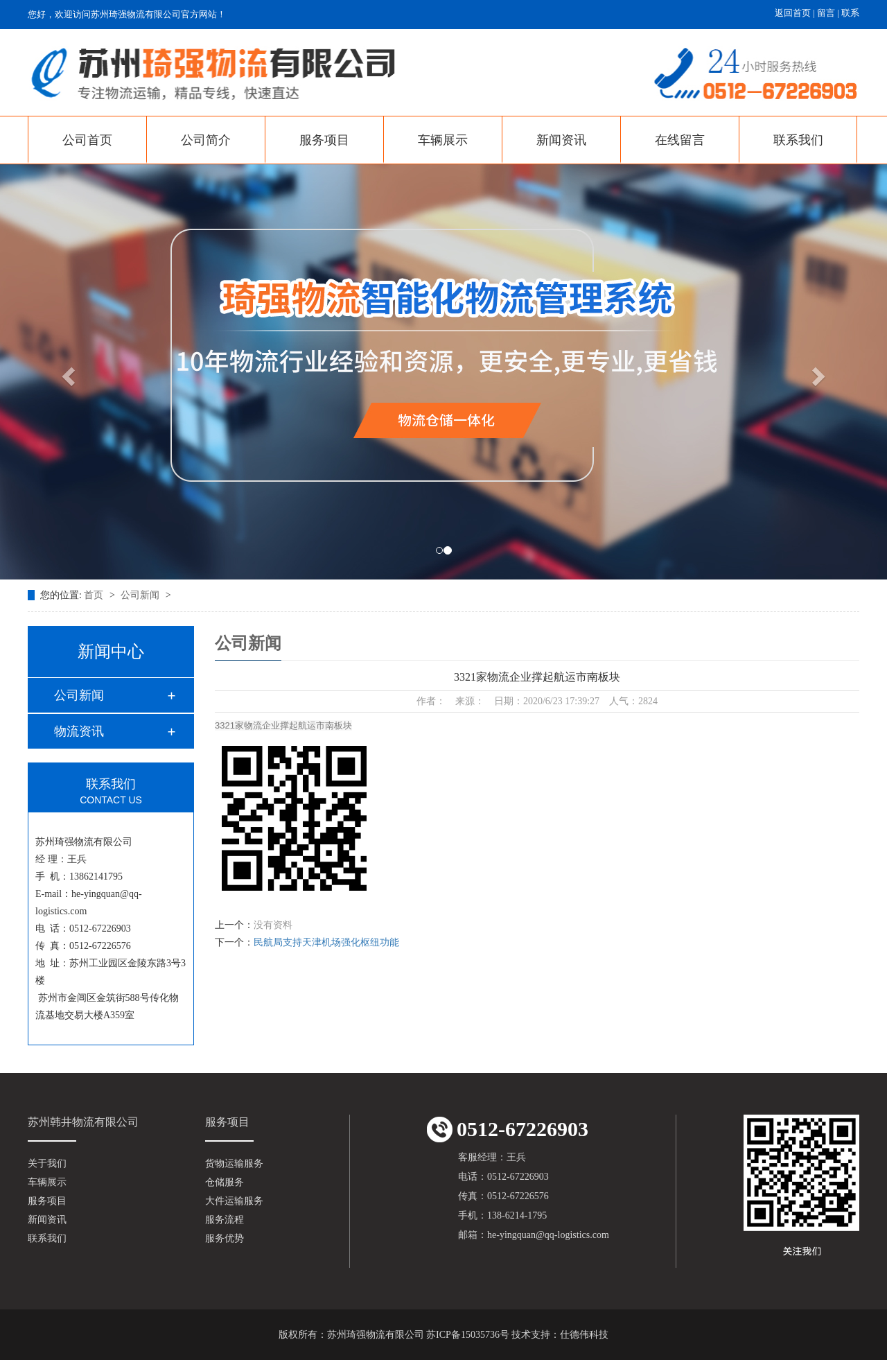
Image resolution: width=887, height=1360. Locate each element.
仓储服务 (224, 1182)
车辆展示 (443, 140)
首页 (95, 595)
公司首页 (87, 140)
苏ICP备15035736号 (467, 1335)
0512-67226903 (507, 1129)
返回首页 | (796, 13)
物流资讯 (79, 731)
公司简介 (206, 140)
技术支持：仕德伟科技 (559, 1335)
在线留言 (680, 140)
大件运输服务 (234, 1201)
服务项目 (324, 140)
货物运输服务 (234, 1163)
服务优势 (224, 1238)
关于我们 (47, 1163)
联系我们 (798, 140)
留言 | (829, 13)
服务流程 (224, 1219)
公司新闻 (141, 595)
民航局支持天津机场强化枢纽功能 (326, 942)
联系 (850, 13)
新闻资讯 (561, 140)
